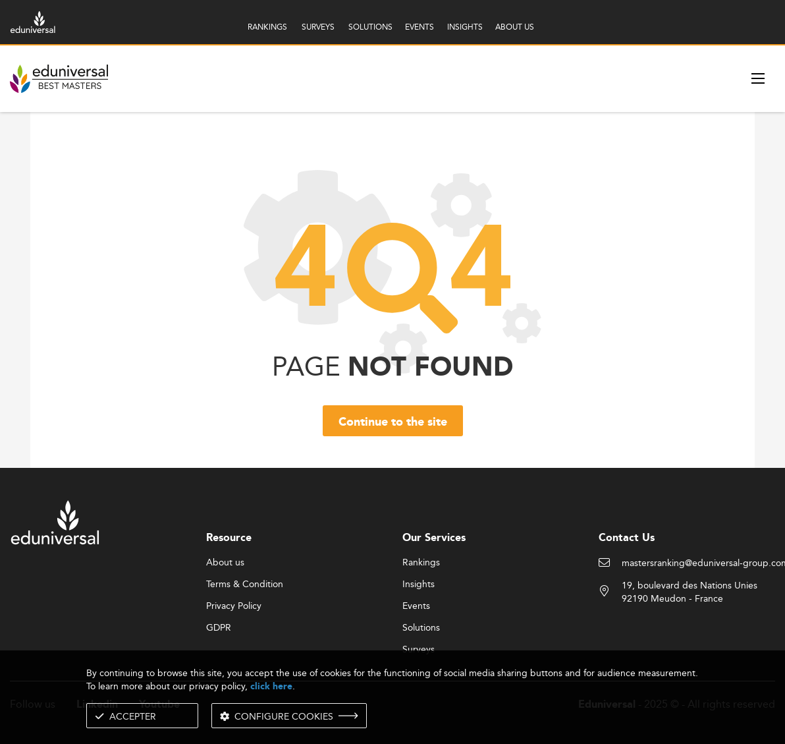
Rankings (421, 562)
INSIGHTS (465, 26)
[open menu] (758, 78)
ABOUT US (514, 26)
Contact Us (627, 538)
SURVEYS (318, 26)
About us (225, 562)
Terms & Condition (244, 584)
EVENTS (419, 26)
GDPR (218, 628)
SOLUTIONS (370, 26)
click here (271, 686)
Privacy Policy (233, 606)
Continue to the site (392, 422)
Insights (418, 584)
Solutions (421, 628)
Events (416, 606)
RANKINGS (267, 26)
